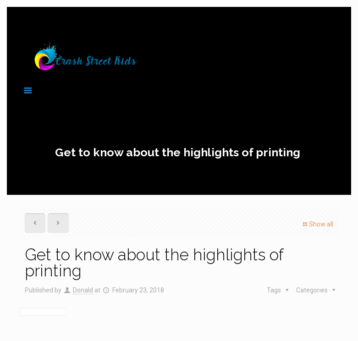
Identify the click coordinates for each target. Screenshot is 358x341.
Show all (317, 224)
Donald (83, 290)
